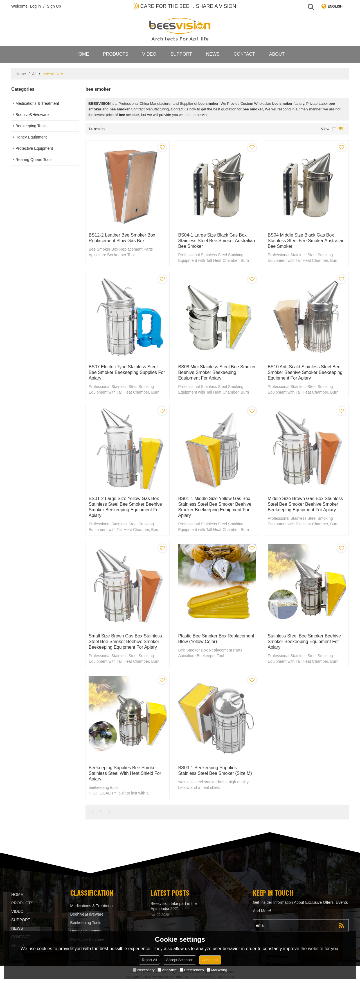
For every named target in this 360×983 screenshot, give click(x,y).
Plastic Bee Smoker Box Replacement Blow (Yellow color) (216, 639)
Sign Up (54, 6)
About (277, 54)
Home (82, 54)
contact (244, 54)
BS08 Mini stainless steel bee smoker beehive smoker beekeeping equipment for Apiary (217, 372)
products (115, 54)
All (34, 74)
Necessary (143, 970)
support (181, 54)
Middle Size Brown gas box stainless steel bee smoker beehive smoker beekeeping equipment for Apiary (305, 504)
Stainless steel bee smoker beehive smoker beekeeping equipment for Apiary (304, 642)
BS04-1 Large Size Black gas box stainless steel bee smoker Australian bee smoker (216, 241)
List (333, 129)
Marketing (217, 970)
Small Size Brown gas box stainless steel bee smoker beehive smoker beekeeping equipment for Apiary (125, 642)
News (213, 54)
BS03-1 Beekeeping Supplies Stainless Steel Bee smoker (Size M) (215, 770)
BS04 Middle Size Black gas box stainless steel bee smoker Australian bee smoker (306, 241)
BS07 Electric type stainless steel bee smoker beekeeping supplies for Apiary (127, 372)
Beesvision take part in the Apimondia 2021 (173, 906)
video (149, 54)
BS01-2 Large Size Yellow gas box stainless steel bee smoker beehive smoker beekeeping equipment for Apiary (125, 507)
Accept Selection (179, 960)
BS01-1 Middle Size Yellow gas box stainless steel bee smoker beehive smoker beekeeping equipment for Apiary (214, 507)
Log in (35, 6)
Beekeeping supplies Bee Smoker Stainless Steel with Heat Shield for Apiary (125, 773)
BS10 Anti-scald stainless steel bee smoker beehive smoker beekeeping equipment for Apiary (305, 372)
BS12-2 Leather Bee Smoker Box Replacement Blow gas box (122, 238)
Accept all (210, 960)
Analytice (167, 970)
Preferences (192, 970)
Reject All (149, 960)
